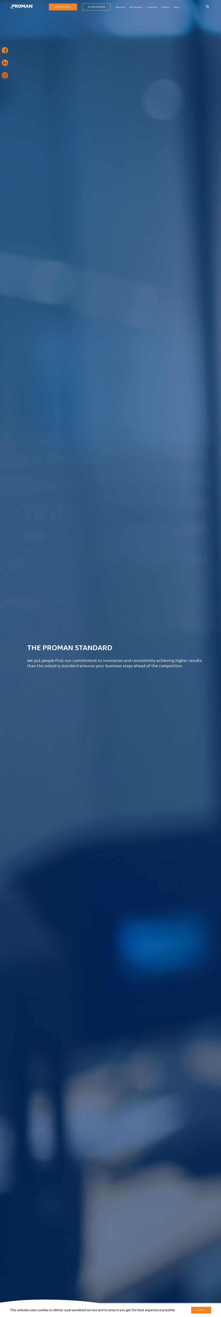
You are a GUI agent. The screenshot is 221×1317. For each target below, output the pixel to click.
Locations (152, 7)
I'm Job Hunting (96, 7)
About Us (120, 7)
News (176, 7)
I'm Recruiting (63, 7)
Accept (201, 1310)
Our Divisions (136, 7)
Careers (165, 7)
